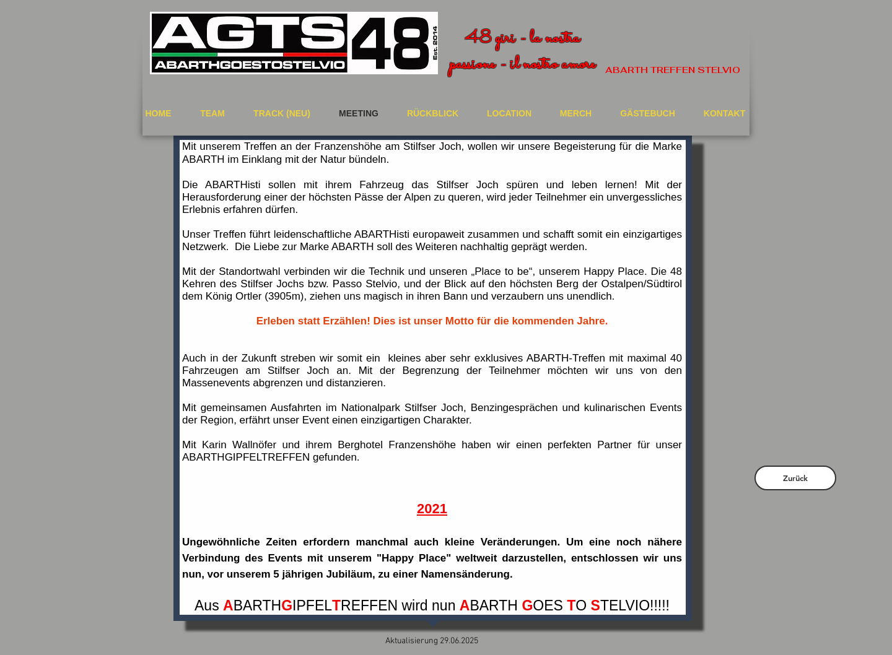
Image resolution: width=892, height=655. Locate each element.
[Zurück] (795, 478)
